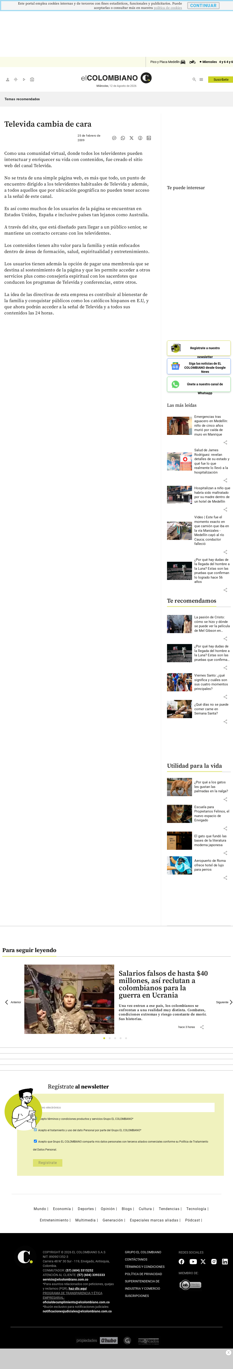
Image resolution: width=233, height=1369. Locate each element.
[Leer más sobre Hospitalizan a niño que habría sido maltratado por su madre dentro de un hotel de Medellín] (212, 493)
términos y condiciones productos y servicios (75, 1117)
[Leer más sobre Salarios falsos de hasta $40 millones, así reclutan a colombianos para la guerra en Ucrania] (164, 1011)
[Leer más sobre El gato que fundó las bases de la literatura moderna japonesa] (212, 839)
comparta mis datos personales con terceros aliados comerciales (122, 1140)
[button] (225, 441)
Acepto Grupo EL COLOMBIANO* (85, 1117)
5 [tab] (127, 1038)
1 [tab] (105, 1038)
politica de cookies (168, 8)
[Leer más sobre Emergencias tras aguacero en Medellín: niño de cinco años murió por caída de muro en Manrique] (212, 424)
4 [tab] (122, 1038)
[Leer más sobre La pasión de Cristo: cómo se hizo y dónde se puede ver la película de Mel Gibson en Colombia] (212, 622)
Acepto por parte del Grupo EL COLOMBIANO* (89, 1128)
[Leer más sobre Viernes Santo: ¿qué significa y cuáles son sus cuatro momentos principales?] (212, 681)
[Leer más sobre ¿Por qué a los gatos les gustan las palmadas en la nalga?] (212, 785)
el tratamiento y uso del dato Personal (70, 1128)
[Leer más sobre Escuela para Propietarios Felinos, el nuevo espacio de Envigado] (212, 812)
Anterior (13, 1001)
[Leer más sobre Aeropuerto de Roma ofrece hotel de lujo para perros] (212, 863)
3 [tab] (116, 1038)
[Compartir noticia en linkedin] (149, 138)
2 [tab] (111, 1038)
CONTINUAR (203, 5)
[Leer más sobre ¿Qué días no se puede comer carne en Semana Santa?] (212, 707)
